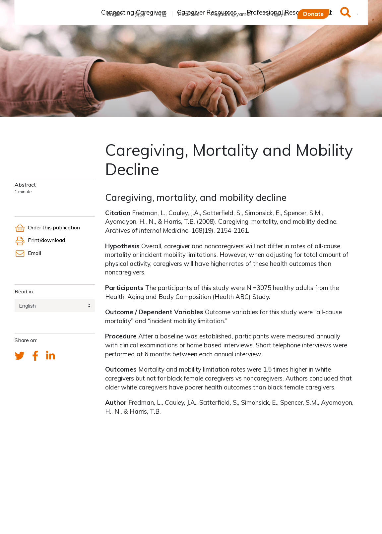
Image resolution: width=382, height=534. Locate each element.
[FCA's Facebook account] (35, 356)
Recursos (189, 14)
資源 (140, 14)
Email (28, 253)
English (115, 14)
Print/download (40, 240)
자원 (161, 14)
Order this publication (47, 227)
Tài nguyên (276, 14)
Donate (313, 13)
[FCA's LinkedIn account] (50, 356)
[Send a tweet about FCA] (20, 356)
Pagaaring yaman (231, 14)
